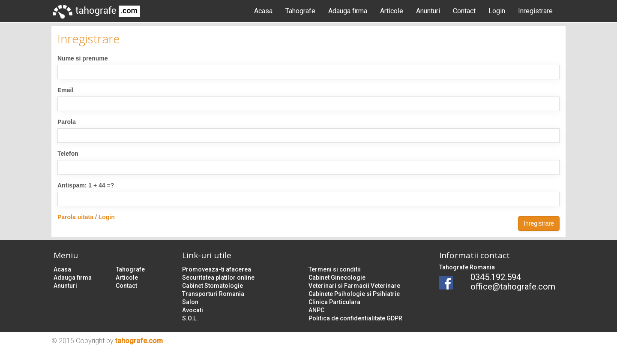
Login (496, 11)
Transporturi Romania (213, 294)
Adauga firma (347, 11)
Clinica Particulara (334, 302)
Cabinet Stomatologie (212, 286)
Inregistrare (535, 11)
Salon (190, 302)
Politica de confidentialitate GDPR (355, 318)
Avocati (192, 310)
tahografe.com (139, 341)
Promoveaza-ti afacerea (216, 269)
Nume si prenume (82, 58)
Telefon (67, 153)
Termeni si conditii (334, 269)
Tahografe (300, 11)
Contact (464, 11)
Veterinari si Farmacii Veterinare (354, 286)
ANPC (316, 310)
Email (65, 90)
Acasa (263, 11)
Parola (66, 121)
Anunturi (428, 11)
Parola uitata (75, 217)
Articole (391, 11)
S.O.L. (190, 318)
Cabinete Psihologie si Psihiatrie (354, 294)
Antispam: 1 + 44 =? (85, 185)
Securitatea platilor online (218, 278)
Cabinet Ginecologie (336, 278)
